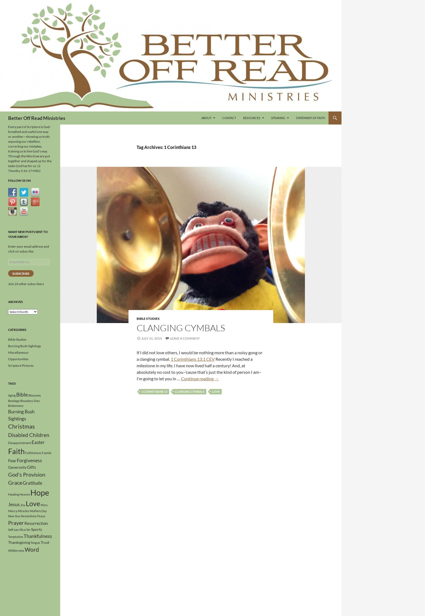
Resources (251, 118)
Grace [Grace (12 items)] (15, 482)
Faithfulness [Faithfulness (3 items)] (33, 453)
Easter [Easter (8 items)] (38, 442)
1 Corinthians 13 (154, 391)
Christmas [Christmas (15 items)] (21, 426)
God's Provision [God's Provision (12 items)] (26, 474)
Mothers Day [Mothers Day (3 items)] (38, 511)
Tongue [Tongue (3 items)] (35, 542)
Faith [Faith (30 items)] (16, 451)
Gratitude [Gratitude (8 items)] (32, 483)
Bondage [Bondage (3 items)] (14, 401)
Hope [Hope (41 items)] (39, 492)
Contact (229, 118)
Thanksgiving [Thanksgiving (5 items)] (19, 542)
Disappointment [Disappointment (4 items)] (19, 443)
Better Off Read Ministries (36, 118)
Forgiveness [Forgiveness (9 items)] (29, 460)
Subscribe (21, 274)
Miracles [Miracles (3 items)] (23, 511)
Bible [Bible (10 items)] (22, 395)
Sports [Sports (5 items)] (36, 529)
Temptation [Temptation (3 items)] (15, 536)
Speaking (278, 118)
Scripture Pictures (21, 365)
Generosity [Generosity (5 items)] (17, 467)
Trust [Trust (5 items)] (45, 542)
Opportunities (18, 359)
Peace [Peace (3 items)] (41, 516)
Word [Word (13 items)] (32, 549)
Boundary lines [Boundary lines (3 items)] (30, 401)
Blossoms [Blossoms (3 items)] (34, 395)
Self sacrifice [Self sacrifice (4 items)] (17, 530)
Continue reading (200, 378)
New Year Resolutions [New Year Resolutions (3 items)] (22, 516)
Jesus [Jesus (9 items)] (14, 504)
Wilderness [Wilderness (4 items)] (16, 550)
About (206, 118)
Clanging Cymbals (181, 327)
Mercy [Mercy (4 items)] (12, 511)
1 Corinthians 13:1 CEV (193, 359)
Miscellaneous (18, 352)
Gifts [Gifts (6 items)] (31, 467)
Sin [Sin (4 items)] (28, 530)
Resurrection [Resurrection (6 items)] (36, 523)
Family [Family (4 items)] (46, 453)
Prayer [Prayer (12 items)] (16, 522)
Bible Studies (148, 319)
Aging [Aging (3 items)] (12, 395)
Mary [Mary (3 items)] (44, 505)
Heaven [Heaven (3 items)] (25, 494)
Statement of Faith (310, 118)
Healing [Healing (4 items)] (13, 494)
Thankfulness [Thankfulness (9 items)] (38, 536)
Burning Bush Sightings (24, 346)
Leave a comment (185, 338)
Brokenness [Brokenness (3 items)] (16, 405)
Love (216, 391)
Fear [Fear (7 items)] (12, 460)
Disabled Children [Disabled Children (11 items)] (28, 435)
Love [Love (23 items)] (33, 503)
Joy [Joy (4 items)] (22, 505)
